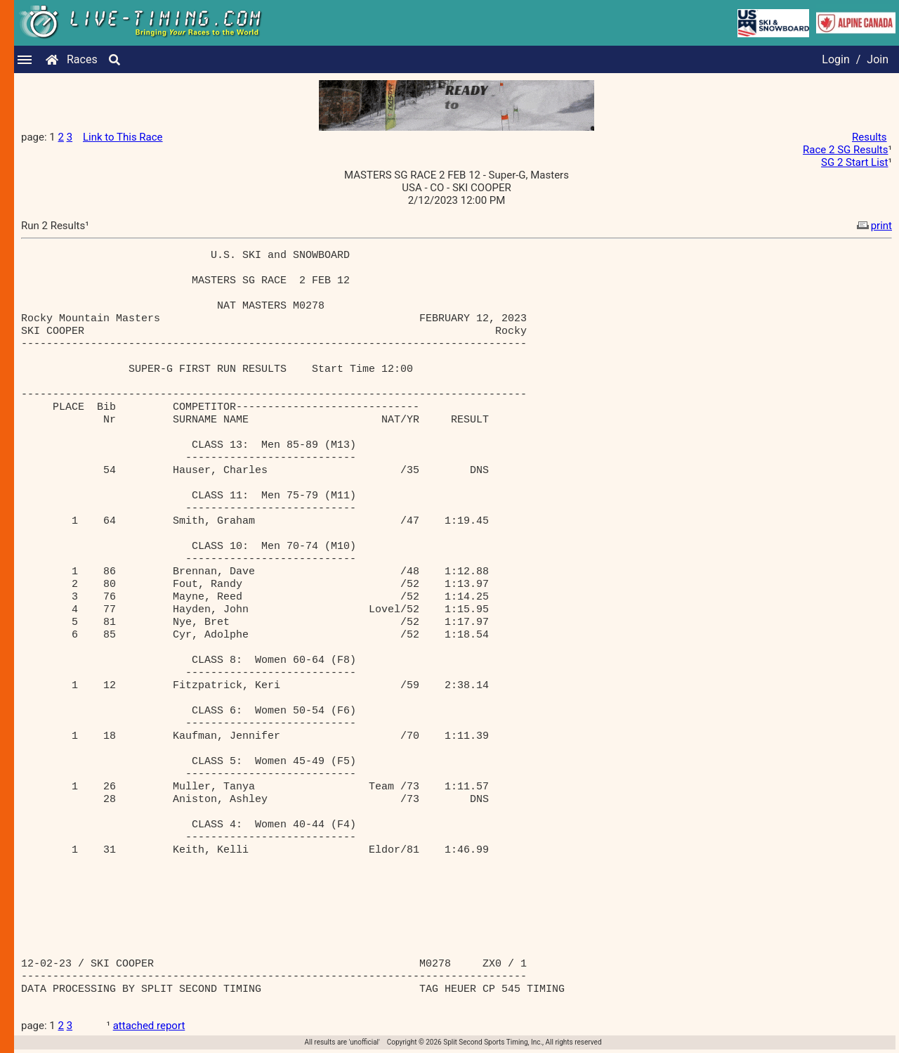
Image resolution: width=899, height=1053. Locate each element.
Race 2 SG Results (845, 149)
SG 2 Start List (854, 162)
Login (835, 59)
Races (82, 59)
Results (869, 137)
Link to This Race (123, 137)
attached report (149, 1025)
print (873, 225)
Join (877, 59)
